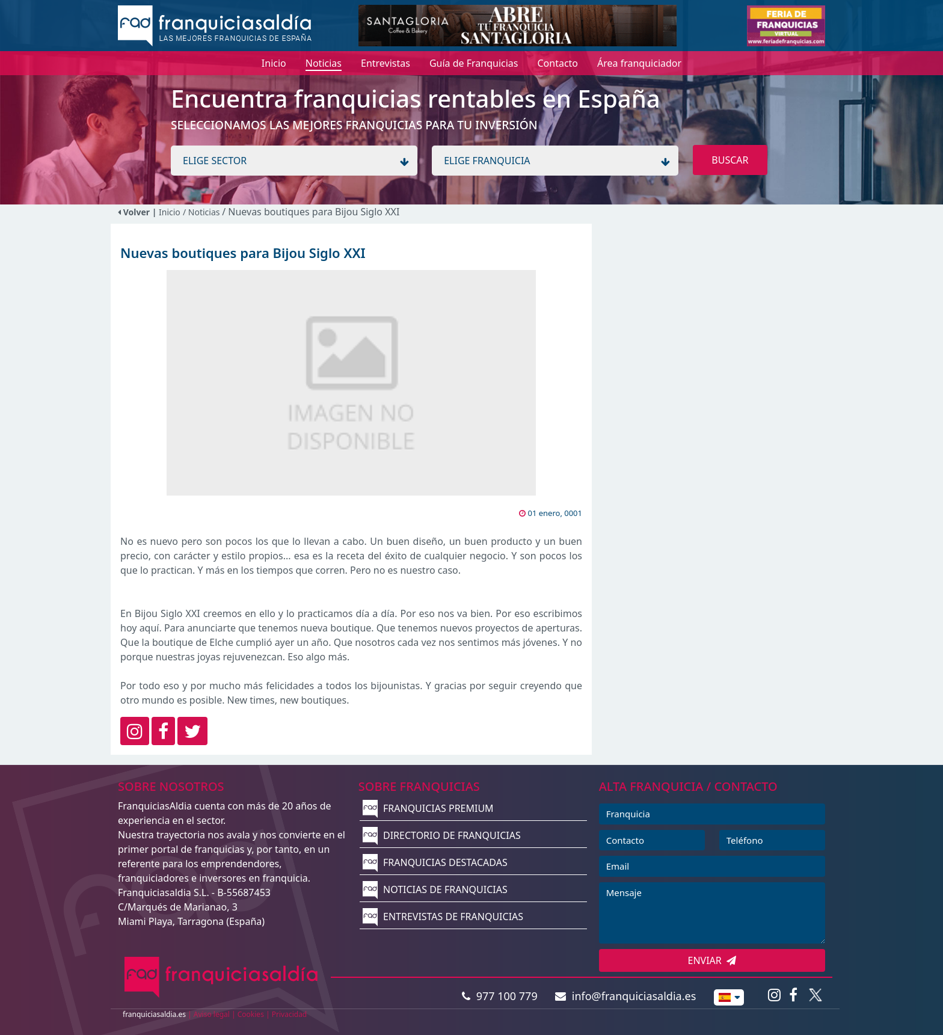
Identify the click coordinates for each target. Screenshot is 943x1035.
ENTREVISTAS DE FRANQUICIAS (443, 916)
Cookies (251, 1014)
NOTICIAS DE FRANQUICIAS (435, 889)
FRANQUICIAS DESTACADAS (435, 862)
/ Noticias (202, 212)
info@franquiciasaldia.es (625, 996)
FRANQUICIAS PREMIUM (428, 808)
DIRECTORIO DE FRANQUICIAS (442, 835)
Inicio (169, 212)
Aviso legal (212, 1014)
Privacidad (289, 1014)
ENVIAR (712, 960)
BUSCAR (729, 160)
